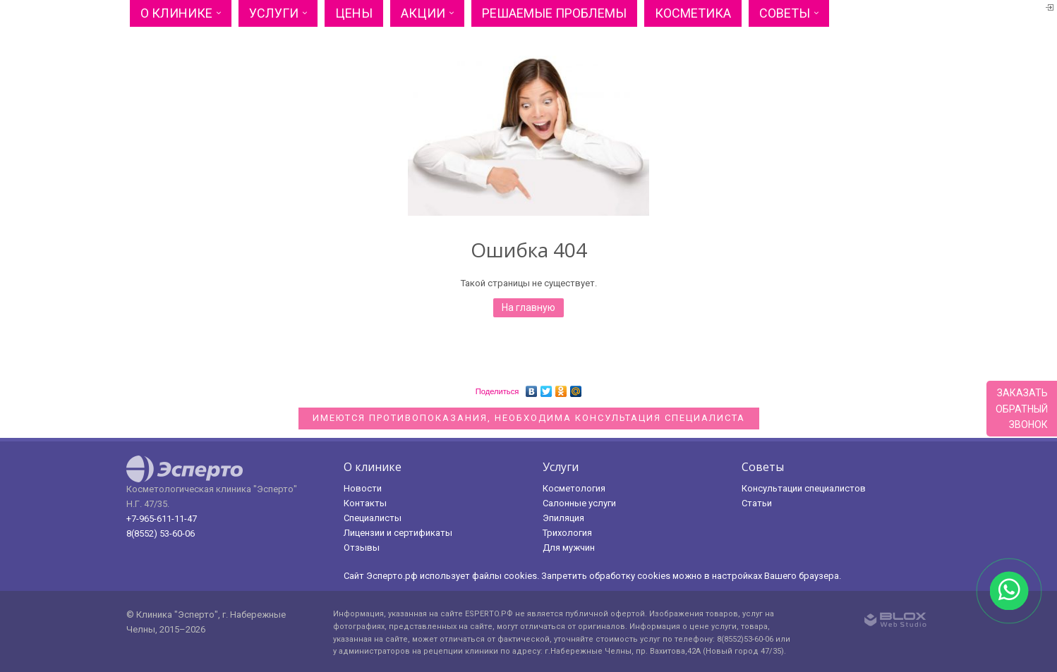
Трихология (567, 532)
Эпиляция (563, 518)
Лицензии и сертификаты (398, 532)
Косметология (574, 488)
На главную (528, 307)
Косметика (693, 13)
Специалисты (372, 518)
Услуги (273, 13)
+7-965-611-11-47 (161, 518)
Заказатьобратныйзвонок (1022, 408)
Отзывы (362, 547)
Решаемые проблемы (554, 13)
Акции (423, 13)
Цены (354, 13)
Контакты (365, 503)
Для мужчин (569, 547)
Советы (784, 13)
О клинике (176, 13)
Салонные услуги (579, 503)
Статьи (757, 503)
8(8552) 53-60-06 (160, 533)
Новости (363, 488)
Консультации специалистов (804, 488)
